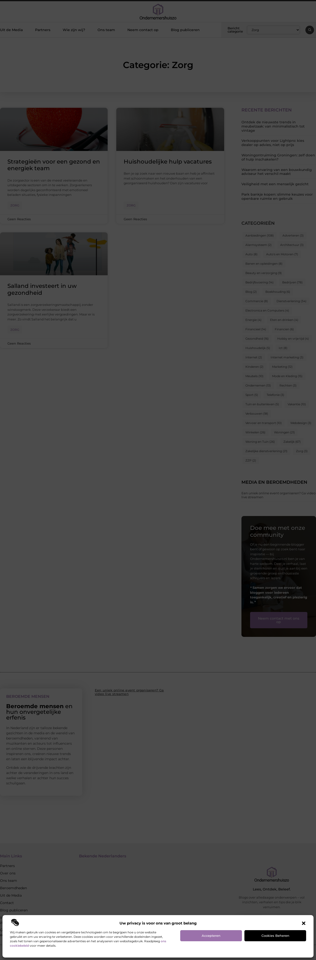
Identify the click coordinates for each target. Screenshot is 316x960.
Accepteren (211, 936)
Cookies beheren (275, 936)
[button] (303, 923)
